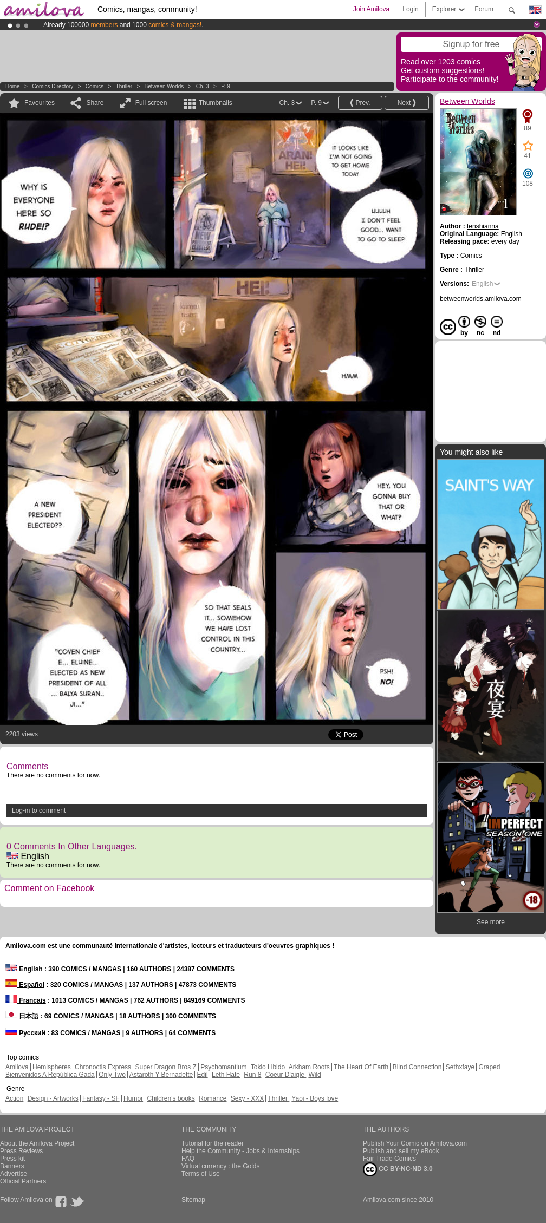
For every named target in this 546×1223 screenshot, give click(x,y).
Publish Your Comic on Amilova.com (415, 1143)
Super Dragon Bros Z (165, 1067)
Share (94, 103)
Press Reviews (21, 1151)
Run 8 (252, 1074)
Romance (212, 1098)
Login (410, 9)
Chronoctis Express (103, 1067)
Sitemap (193, 1200)
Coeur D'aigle (286, 1074)
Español (24, 985)
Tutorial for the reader (212, 1143)
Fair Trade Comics (389, 1158)
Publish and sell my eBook (401, 1151)
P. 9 (225, 86)
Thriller (125, 86)
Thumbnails (215, 103)
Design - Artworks (53, 1098)
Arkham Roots (309, 1067)
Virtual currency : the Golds (220, 1166)
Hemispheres (51, 1067)
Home (12, 86)
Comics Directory (52, 86)
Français (25, 1000)
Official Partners (23, 1181)
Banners (12, 1166)
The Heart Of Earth (361, 1067)
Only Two (112, 1074)
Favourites (39, 103)
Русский (25, 1033)
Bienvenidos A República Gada (50, 1074)
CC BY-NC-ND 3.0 (398, 1169)
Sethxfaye (460, 1067)
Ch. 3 (202, 86)
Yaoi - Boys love (314, 1098)
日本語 (21, 1016)
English (27, 856)
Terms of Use (200, 1174)
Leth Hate (226, 1074)
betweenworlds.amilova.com (481, 299)
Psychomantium (223, 1067)
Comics (94, 86)
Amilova (17, 1067)
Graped (489, 1067)
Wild (314, 1074)
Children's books (170, 1098)
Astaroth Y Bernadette (161, 1074)
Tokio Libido (268, 1067)
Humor (133, 1098)
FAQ (187, 1158)
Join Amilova (371, 9)
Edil (202, 1074)
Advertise (13, 1174)
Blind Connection (417, 1067)
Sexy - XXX (247, 1098)
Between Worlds (164, 86)
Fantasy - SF (101, 1098)
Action (14, 1098)
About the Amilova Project (37, 1143)
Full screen (151, 103)
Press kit (12, 1158)
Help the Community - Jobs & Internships (240, 1151)
